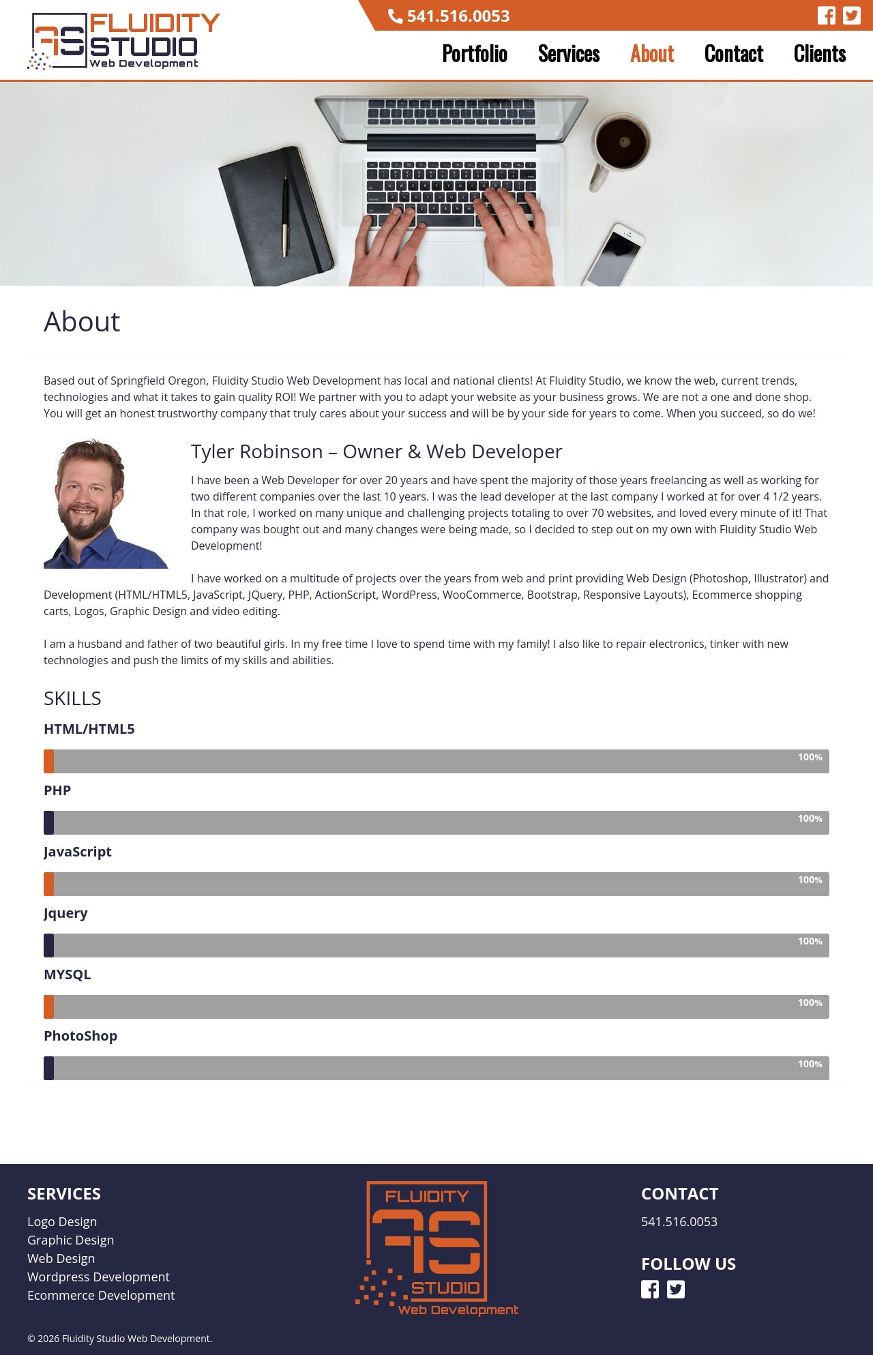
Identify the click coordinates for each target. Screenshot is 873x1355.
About (652, 53)
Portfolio (474, 53)
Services (569, 53)
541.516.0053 (458, 15)
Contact (734, 53)
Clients (820, 53)
